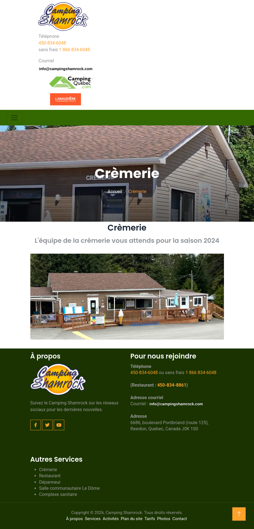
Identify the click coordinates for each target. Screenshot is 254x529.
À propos (74, 518)
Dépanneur (50, 482)
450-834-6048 (52, 43)
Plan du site (131, 518)
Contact (179, 518)
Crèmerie (48, 469)
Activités (111, 518)
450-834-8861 (171, 385)
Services (93, 518)
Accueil (115, 191)
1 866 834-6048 (74, 49)
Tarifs (149, 518)
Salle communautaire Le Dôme (69, 488)
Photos (163, 518)
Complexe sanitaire (58, 494)
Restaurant (50, 475)
